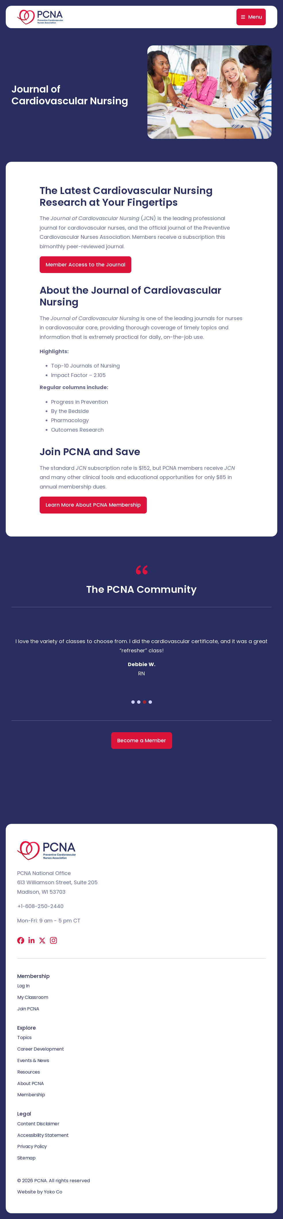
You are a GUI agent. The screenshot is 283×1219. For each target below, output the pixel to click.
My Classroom (32, 997)
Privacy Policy (32, 1146)
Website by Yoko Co (39, 1192)
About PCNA (30, 1083)
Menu (255, 16)
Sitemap (26, 1158)
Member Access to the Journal (85, 264)
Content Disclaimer (38, 1123)
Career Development (40, 1049)
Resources (28, 1072)
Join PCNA (28, 1008)
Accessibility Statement (43, 1135)
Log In (23, 985)
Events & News (33, 1060)
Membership (31, 1094)
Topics (24, 1037)
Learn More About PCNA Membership (93, 504)
